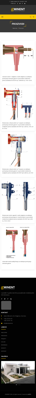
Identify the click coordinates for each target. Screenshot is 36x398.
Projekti (3, 338)
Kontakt (3, 351)
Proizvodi (4, 335)
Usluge (3, 342)
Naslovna (15, 28)
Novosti (3, 348)
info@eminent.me (8, 323)
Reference (4, 345)
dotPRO (29, 394)
